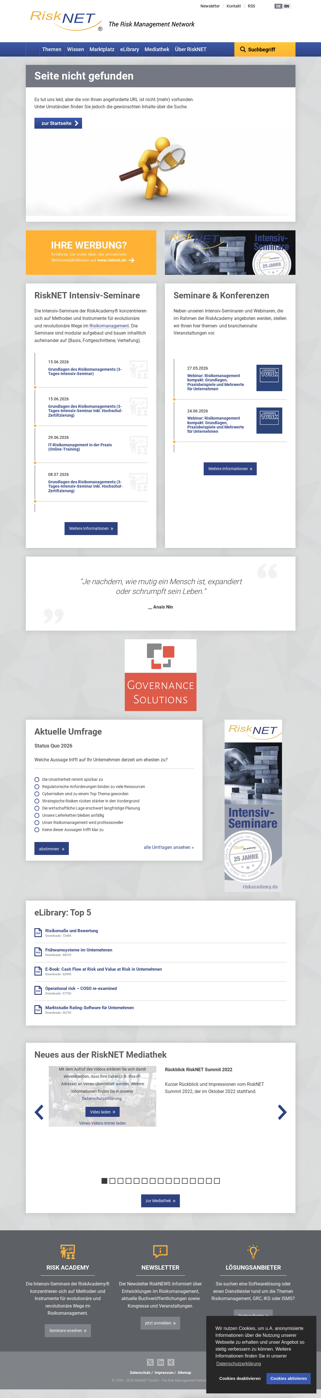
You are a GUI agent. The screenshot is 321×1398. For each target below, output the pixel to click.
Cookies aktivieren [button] (289, 1378)
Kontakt (234, 6)
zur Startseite (56, 132)
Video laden (100, 1121)
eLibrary (129, 49)
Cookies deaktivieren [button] (240, 1378)
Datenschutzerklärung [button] (238, 1363)
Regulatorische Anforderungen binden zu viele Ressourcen (94, 795)
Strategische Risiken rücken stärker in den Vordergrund (91, 810)
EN (286, 6)
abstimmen (49, 858)
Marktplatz (102, 49)
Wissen (75, 49)
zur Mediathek (158, 1209)
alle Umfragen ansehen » (169, 856)
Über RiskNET (191, 49)
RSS (251, 6)
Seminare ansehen (65, 1339)
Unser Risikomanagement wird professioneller (83, 831)
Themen (51, 49)
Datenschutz (140, 1381)
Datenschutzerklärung (102, 1107)
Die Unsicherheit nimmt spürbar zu (73, 788)
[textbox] (265, 49)
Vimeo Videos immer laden (102, 1132)
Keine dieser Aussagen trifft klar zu (73, 838)
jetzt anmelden (158, 1332)
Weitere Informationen (89, 537)
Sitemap (184, 1381)
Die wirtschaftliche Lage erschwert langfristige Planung (91, 817)
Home (33, 49)
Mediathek (157, 49)
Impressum (164, 1381)
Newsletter (210, 6)
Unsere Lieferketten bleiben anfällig (73, 824)
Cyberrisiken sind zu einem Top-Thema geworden (86, 802)
